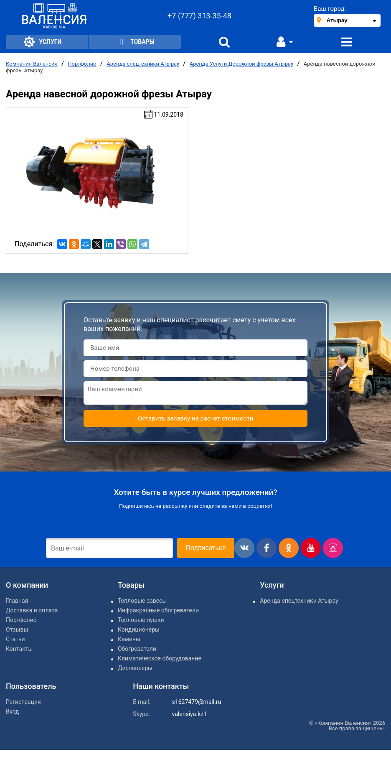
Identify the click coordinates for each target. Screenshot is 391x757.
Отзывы (17, 629)
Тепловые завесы (142, 600)
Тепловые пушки (141, 620)
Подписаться (206, 547)
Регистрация (23, 701)
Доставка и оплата (32, 610)
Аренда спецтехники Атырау (143, 64)
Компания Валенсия (32, 64)
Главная (17, 600)
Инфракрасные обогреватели (158, 610)
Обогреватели (137, 648)
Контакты (19, 648)
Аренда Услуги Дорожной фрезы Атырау (242, 64)
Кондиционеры (139, 629)
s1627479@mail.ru (196, 701)
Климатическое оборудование (159, 658)
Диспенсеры (135, 668)
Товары (135, 42)
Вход (12, 711)
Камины (129, 639)
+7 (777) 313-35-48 (199, 15)
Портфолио (82, 64)
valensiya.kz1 (189, 714)
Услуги (42, 41)
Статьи (15, 639)
